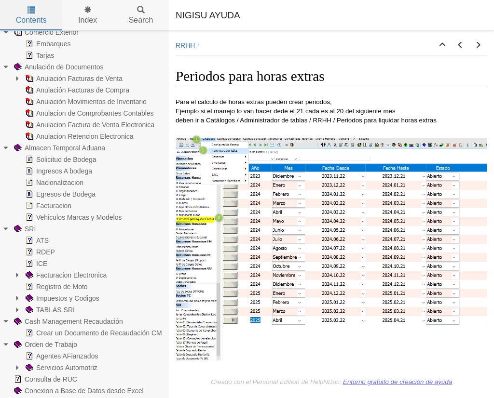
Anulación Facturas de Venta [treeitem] (73, 78)
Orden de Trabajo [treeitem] (44, 344)
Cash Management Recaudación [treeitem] (67, 321)
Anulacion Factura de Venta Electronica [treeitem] (89, 125)
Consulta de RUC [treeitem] (44, 379)
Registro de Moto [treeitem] (56, 286)
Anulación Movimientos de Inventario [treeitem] (85, 101)
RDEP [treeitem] (39, 252)
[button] (442, 45)
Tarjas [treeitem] (39, 55)
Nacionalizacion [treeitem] (53, 182)
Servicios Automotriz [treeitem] (60, 367)
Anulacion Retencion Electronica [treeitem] (79, 136)
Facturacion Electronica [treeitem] (65, 275)
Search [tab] (141, 15)
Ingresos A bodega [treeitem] (58, 171)
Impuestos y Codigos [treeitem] (61, 298)
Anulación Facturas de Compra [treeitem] (76, 90)
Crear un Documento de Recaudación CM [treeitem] (93, 333)
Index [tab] (87, 15)
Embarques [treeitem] (47, 44)
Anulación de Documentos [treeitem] (57, 67)
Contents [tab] (31, 15)
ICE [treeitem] (35, 263)
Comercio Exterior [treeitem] (45, 32)
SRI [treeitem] (24, 229)
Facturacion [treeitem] (47, 206)
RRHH (185, 45)
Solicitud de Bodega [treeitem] (60, 159)
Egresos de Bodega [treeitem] (60, 194)
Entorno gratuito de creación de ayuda (397, 381)
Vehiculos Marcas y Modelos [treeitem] (73, 217)
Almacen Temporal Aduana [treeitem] (58, 148)
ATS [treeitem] (36, 240)
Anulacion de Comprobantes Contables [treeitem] (89, 113)
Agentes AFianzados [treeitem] (61, 356)
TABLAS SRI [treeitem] (49, 310)
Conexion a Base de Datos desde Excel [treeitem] (78, 391)
